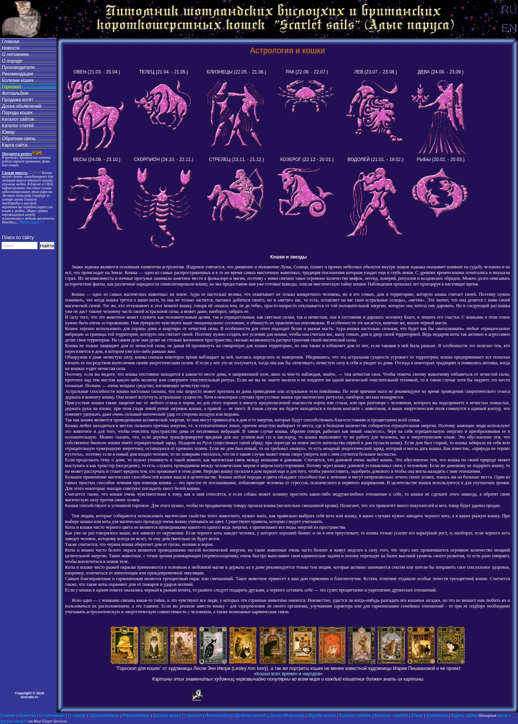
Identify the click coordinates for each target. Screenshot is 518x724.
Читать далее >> (31, 222)
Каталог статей (17, 125)
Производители (18, 67)
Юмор (8, 132)
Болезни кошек (17, 80)
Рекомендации (17, 74)
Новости (10, 48)
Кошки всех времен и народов (288, 673)
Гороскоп (11, 86)
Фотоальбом (15, 93)
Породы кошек (17, 112)
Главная (10, 41)
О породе (12, 61)
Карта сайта (14, 145)
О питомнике (15, 54)
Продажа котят (17, 99)
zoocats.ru (29, 697)
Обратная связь (18, 138)
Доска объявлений (21, 106)
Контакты (437, 715)
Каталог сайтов (18, 119)
